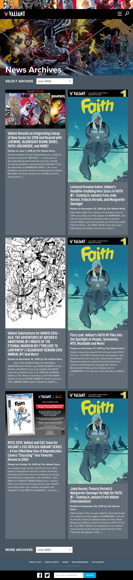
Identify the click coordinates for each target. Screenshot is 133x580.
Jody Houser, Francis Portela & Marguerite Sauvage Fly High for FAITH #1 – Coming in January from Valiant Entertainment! (96, 495)
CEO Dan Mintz (98, 562)
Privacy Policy (35, 562)
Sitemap (65, 562)
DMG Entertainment (80, 562)
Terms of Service (52, 562)
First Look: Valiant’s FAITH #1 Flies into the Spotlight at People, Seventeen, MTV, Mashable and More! (96, 339)
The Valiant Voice (45, 150)
